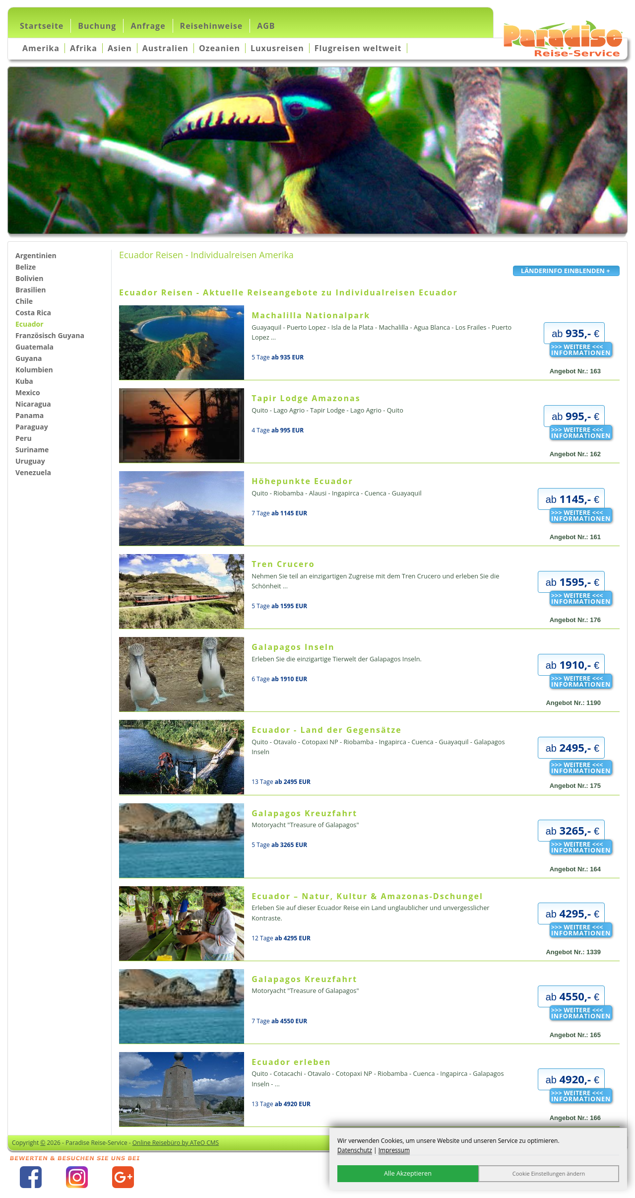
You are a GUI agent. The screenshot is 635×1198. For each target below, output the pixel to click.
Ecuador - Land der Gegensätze (327, 729)
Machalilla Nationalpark (311, 315)
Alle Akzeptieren (408, 1173)
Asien (120, 48)
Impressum (394, 1150)
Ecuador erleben (291, 1062)
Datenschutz (354, 1150)
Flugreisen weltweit (358, 48)
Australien (165, 48)
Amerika (41, 48)
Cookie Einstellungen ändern (548, 1173)
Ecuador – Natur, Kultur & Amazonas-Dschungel (367, 896)
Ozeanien (219, 48)
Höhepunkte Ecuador (302, 481)
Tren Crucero (283, 564)
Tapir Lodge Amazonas (306, 398)
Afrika (83, 48)
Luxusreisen (277, 48)
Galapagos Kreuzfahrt (304, 813)
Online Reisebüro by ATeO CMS (175, 1142)
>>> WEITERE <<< (581, 349)
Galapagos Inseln (293, 646)
